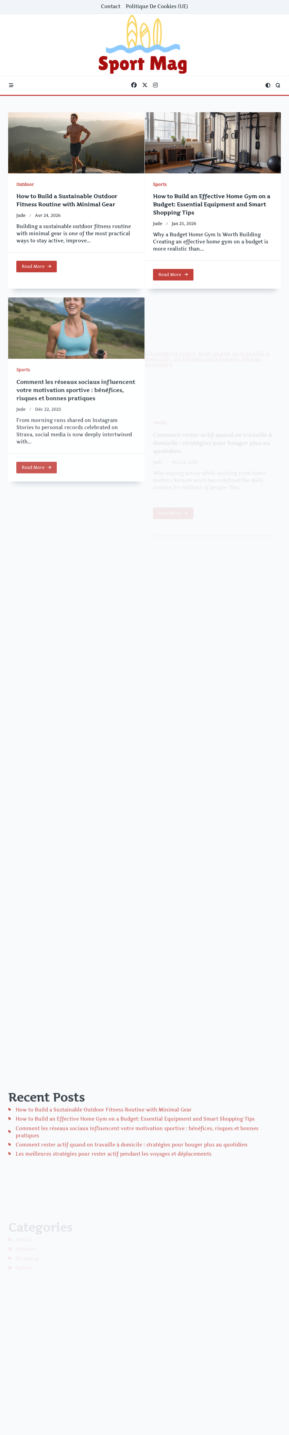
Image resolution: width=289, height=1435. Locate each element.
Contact (110, 6)
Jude (21, 215)
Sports (160, 188)
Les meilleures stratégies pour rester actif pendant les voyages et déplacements (113, 1207)
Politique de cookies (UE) (157, 6)
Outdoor (25, 184)
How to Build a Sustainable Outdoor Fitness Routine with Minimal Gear (104, 1162)
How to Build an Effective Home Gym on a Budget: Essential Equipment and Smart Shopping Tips (211, 208)
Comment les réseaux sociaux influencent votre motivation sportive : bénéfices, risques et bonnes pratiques (75, 442)
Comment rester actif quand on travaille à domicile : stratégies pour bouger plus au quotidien (132, 1197)
